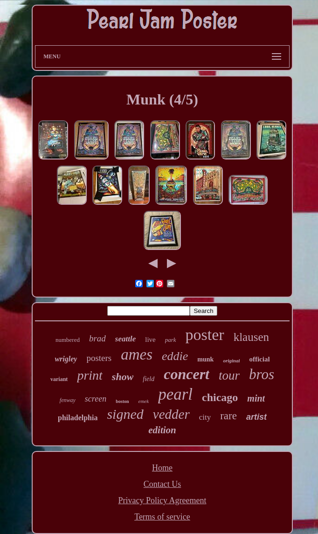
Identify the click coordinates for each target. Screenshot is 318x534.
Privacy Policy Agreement (162, 500)
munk (205, 359)
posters (98, 358)
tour (229, 375)
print (89, 375)
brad (97, 338)
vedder (171, 414)
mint (256, 398)
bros (261, 374)
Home (162, 467)
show (122, 376)
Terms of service (162, 516)
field (148, 378)
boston (122, 401)
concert (186, 374)
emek (143, 401)
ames (136, 354)
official (259, 359)
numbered (67, 339)
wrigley (66, 359)
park (170, 339)
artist (256, 417)
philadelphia (77, 418)
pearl (175, 394)
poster (205, 334)
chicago (220, 397)
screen (95, 398)
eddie (175, 356)
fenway (68, 400)
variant (59, 379)
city (205, 417)
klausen (251, 337)
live (150, 339)
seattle (125, 338)
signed (125, 414)
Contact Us (162, 484)
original (231, 360)
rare (228, 416)
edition (162, 430)
